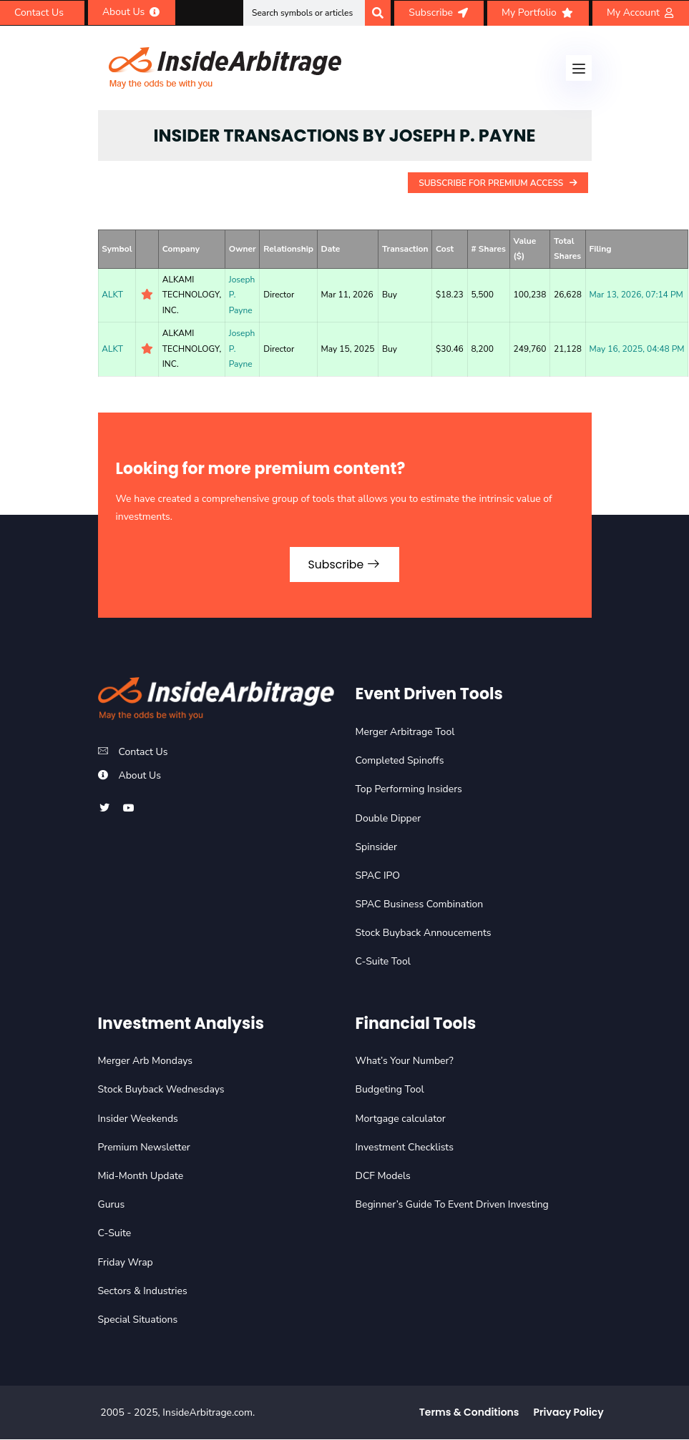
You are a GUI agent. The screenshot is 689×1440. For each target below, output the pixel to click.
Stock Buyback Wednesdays (161, 1091)
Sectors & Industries (142, 1291)
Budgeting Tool (390, 1091)
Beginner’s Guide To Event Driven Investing (452, 1205)
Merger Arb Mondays (145, 1061)
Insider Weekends (138, 1119)
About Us (140, 776)
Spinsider (377, 847)
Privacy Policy (568, 1413)
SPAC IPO (378, 876)
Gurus (111, 1205)
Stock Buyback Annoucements (424, 933)
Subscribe (344, 564)
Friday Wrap (125, 1263)
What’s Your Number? (405, 1061)
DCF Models (383, 1176)
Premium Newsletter (144, 1148)
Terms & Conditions (469, 1413)
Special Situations (138, 1320)
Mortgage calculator (401, 1119)
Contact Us (143, 752)
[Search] (378, 13)
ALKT (112, 294)
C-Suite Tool (383, 963)
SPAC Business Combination (420, 905)
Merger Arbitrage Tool (405, 732)
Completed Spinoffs (400, 761)
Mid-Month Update (141, 1176)
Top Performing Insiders (409, 790)
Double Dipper (388, 819)
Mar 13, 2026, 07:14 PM (636, 294)
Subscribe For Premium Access (498, 183)
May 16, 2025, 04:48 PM (636, 349)
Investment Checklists (405, 1148)
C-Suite (115, 1234)
